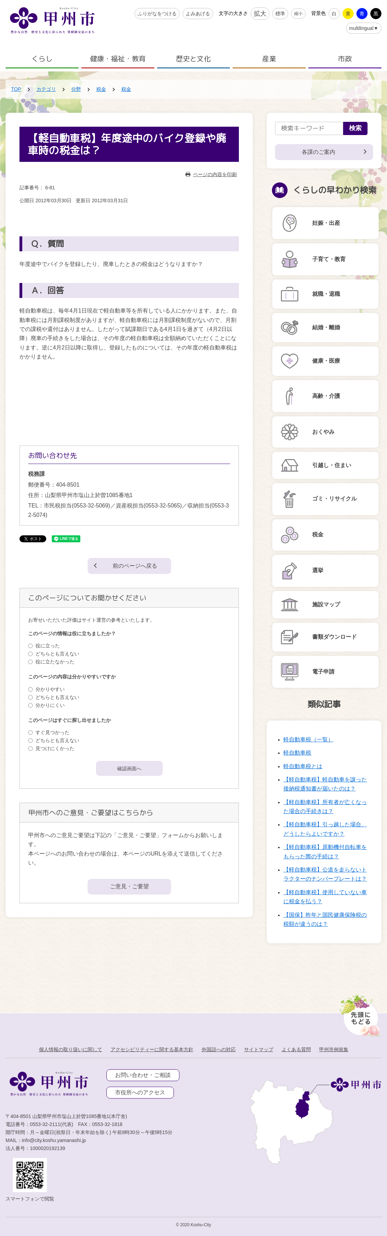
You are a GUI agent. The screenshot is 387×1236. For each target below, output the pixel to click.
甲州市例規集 (333, 1049)
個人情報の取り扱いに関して (70, 1049)
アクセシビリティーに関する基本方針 (152, 1049)
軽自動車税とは (302, 766)
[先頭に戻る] (359, 1013)
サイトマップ (258, 1049)
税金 (101, 89)
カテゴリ (46, 89)
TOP (16, 89)
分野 (76, 89)
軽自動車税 (297, 753)
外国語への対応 (219, 1049)
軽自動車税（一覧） (308, 739)
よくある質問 (296, 1049)
